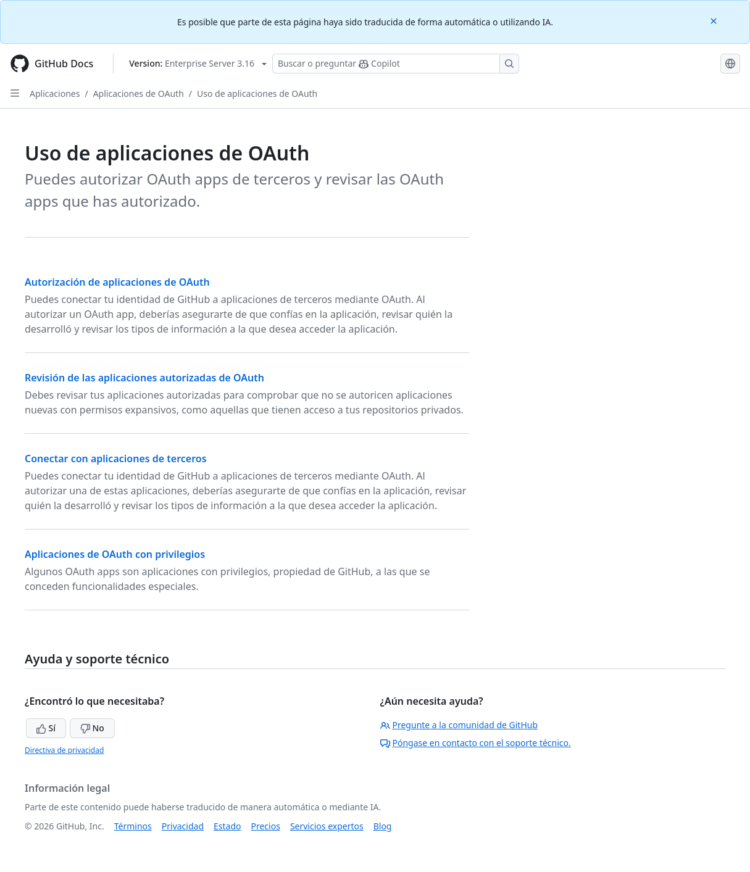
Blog (382, 826)
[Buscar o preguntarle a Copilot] (395, 63)
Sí (46, 728)
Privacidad (183, 826)
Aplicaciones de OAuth (138, 93)
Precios (265, 826)
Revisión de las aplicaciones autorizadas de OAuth (144, 377)
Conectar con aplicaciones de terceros (116, 458)
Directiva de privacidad (64, 750)
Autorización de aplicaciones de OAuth (117, 282)
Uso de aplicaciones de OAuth (257, 93)
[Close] (715, 20)
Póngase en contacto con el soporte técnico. (475, 743)
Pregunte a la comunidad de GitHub (459, 725)
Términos (133, 826)
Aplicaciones (55, 93)
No (92, 728)
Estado (227, 826)
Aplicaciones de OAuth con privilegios (115, 554)
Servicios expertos (327, 826)
